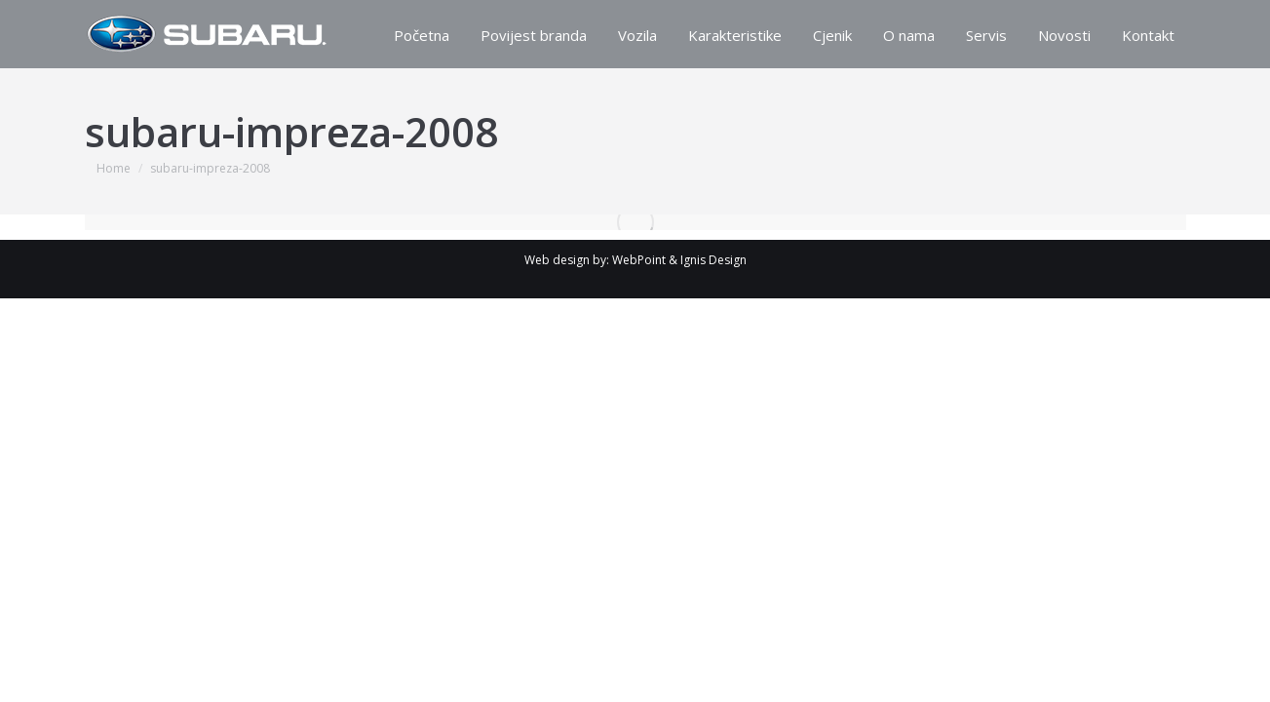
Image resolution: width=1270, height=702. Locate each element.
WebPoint (639, 260)
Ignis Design (713, 260)
